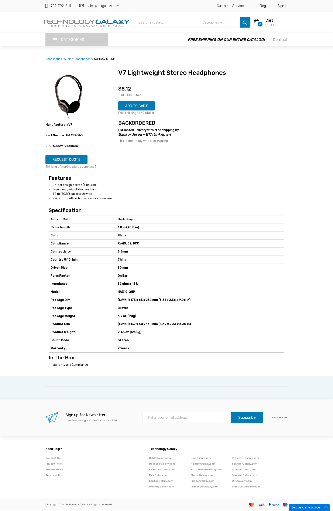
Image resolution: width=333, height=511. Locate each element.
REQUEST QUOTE (68, 160)
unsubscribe (279, 418)
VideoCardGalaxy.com (246, 487)
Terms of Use (54, 475)
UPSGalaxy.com (242, 481)
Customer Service (230, 6)
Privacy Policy (54, 464)
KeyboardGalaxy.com (162, 470)
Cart (269, 20)
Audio (68, 59)
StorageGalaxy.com (244, 475)
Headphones (81, 59)
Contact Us (53, 458)
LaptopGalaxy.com (161, 481)
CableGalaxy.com (160, 458)
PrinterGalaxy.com (202, 481)
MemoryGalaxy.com (161, 487)
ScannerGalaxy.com (244, 464)
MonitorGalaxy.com (202, 464)
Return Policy (54, 470)
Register (266, 6)
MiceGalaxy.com (200, 458)
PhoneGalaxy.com (201, 475)
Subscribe (247, 418)
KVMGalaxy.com (159, 475)
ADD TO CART (138, 106)
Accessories (53, 59)
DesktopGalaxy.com (162, 464)
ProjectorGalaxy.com (245, 458)
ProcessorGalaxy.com (204, 487)
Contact (280, 39)
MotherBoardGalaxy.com (206, 470)
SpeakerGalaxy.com (244, 470)
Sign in (283, 6)
